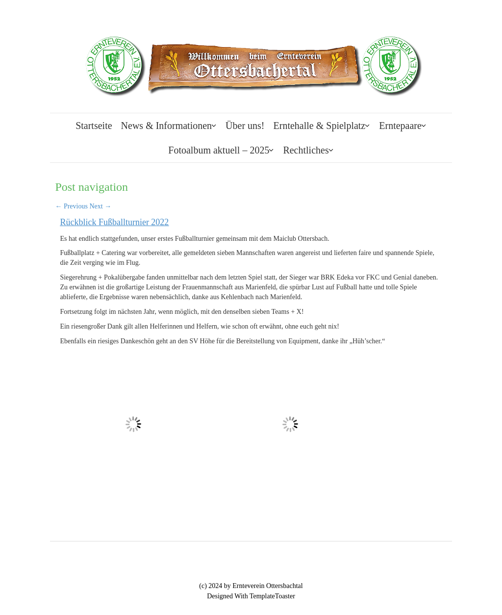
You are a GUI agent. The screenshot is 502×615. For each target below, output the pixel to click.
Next (100, 206)
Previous (71, 206)
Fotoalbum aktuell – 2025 (218, 150)
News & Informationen (166, 125)
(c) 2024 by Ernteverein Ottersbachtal (250, 585)
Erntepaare (400, 125)
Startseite (93, 125)
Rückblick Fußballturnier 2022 (114, 222)
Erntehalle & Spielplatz (320, 125)
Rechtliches (305, 150)
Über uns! (245, 125)
